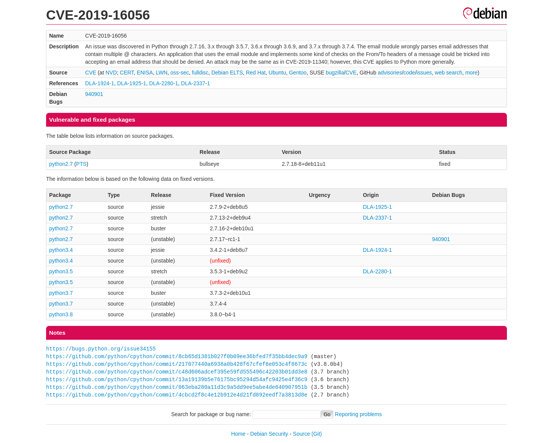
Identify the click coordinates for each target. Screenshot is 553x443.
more (471, 72)
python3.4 (61, 250)
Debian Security (269, 434)
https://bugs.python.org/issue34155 (101, 348)
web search (448, 72)
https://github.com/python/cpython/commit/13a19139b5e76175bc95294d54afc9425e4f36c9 (176, 379)
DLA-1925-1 (131, 83)
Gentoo (297, 72)
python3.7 (61, 293)
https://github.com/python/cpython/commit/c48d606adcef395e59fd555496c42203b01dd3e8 (176, 371)
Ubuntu (277, 72)
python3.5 (61, 271)
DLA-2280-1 (163, 83)
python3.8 (61, 314)
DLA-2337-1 (195, 83)
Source (301, 434)
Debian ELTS (227, 72)
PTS (81, 164)
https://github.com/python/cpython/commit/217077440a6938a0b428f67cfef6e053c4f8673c (176, 364)
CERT (127, 72)
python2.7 (61, 164)
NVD (111, 72)
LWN (161, 72)
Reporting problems (358, 414)
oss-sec (180, 72)
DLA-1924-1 (99, 83)
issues (424, 72)
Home (238, 434)
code (409, 72)
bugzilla (335, 72)
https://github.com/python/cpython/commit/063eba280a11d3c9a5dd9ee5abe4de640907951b (176, 387)
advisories (390, 72)
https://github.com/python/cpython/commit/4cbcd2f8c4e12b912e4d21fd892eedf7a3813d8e (176, 394)
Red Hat (255, 72)
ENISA (145, 72)
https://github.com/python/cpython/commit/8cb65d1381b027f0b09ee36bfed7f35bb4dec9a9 (176, 356)
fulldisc (200, 72)
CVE (90, 72)
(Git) (316, 434)
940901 (94, 94)
